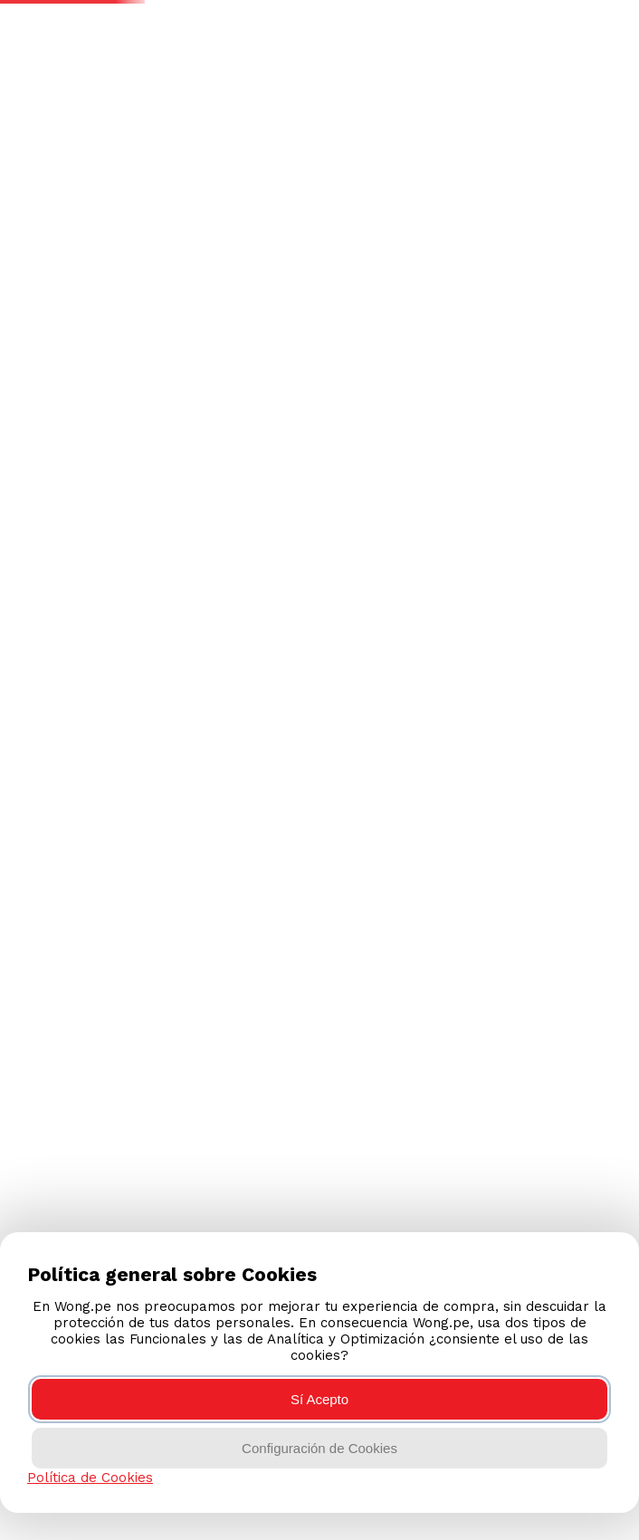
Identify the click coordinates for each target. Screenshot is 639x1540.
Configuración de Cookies (319, 1448)
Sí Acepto (319, 1399)
